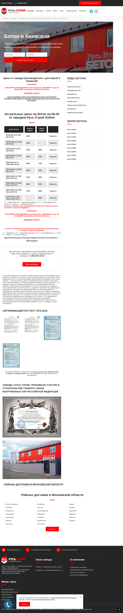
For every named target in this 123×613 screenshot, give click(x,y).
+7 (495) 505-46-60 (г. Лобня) (38, 550)
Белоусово (41, 524)
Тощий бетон (72, 101)
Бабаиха (72, 517)
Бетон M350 (71, 148)
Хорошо (24, 604)
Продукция (30, 11)
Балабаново (41, 520)
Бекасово (9, 524)
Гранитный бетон (73, 87)
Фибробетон (72, 94)
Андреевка (73, 511)
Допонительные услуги (10, 592)
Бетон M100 (71, 129)
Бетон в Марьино (12, 504)
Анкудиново (10, 514)
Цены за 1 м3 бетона (77, 572)
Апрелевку (41, 514)
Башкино (72, 520)
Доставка (39, 11)
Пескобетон (71, 109)
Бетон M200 (71, 137)
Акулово (40, 507)
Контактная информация (79, 575)
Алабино (72, 507)
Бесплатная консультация (90, 3)
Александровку (42, 511)
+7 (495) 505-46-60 (20, 3)
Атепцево (40, 517)
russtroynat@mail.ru (11, 550)
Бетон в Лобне (7, 3)
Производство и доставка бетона (82, 570)
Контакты (82, 11)
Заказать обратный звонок (25, 60)
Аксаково (9, 507)
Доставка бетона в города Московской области (35, 18)
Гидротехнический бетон (76, 105)
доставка (13, 18)
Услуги (48, 11)
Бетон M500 (71, 159)
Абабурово (41, 504)
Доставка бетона (8, 589)
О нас (62, 11)
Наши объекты (71, 11)
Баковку (8, 520)
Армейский (9, 517)
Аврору (71, 504)
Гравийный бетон (74, 90)
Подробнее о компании (78, 567)
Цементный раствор (75, 112)
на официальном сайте (39, 372)
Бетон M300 (71, 144)
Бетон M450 (71, 155)
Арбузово (72, 514)
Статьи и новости (8, 597)
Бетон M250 (71, 140)
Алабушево (10, 511)
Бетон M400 (71, 152)
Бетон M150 (71, 133)
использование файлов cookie (44, 599)
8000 (40, 198)
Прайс (55, 11)
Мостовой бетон (73, 98)
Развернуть (52, 529)
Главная (5, 18)
